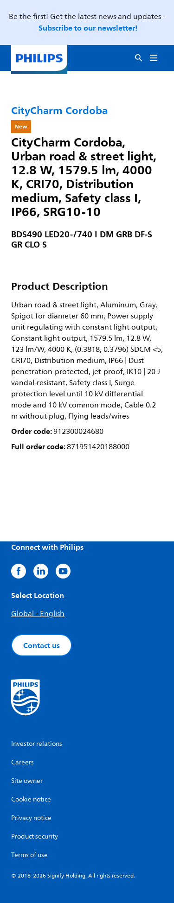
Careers (22, 762)
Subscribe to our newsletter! (88, 27)
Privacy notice (31, 818)
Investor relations (36, 743)
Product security (34, 836)
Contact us (41, 645)
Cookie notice (31, 799)
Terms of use (29, 855)
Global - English (37, 614)
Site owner (27, 781)
